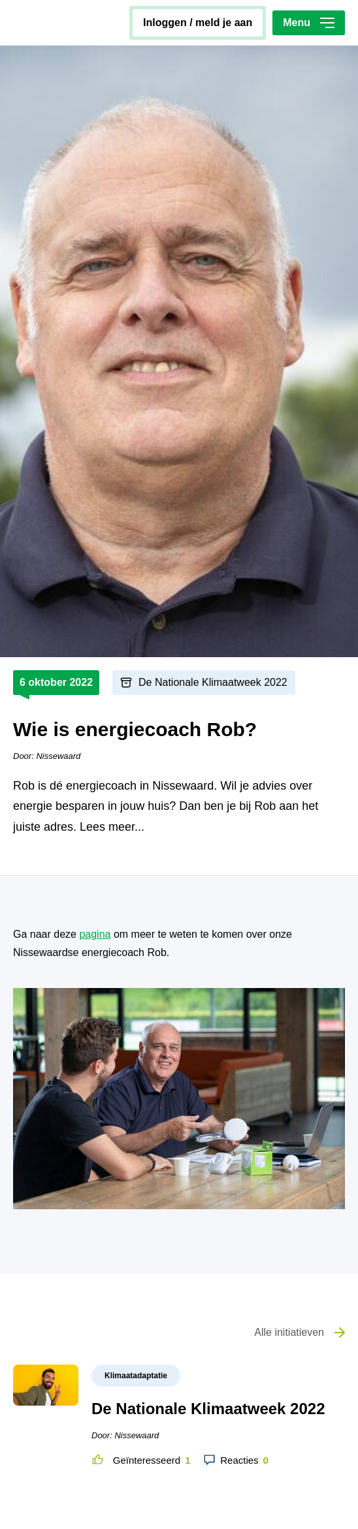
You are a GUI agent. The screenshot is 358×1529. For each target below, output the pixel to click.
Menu (308, 22)
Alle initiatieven (289, 1332)
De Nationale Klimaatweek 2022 (212, 682)
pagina (94, 934)
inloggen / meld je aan (197, 22)
